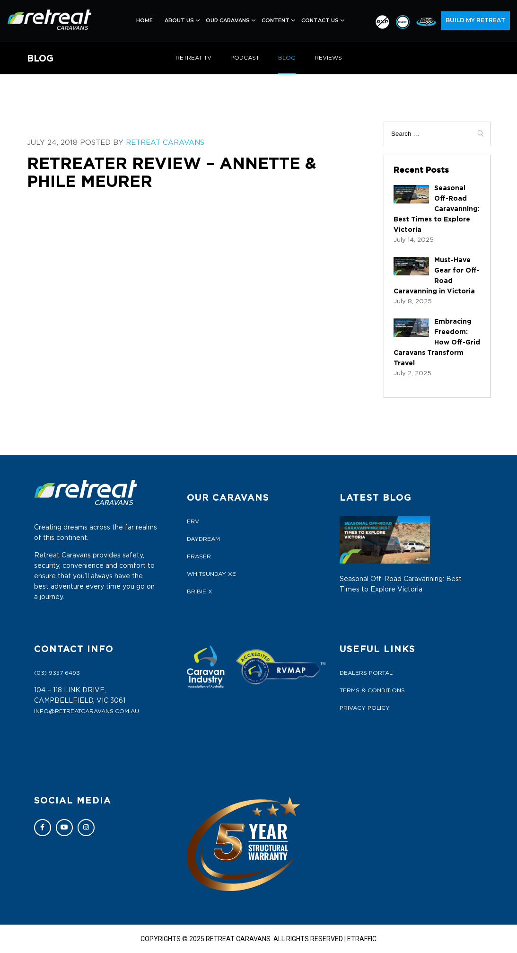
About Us (179, 20)
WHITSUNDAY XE (211, 574)
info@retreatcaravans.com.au (86, 711)
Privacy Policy (365, 708)
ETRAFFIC (362, 939)
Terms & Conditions (372, 690)
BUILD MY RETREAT (475, 20)
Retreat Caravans (165, 142)
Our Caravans (228, 20)
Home (144, 20)
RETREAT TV (193, 58)
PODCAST (244, 58)
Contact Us (320, 20)
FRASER (199, 556)
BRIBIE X (199, 591)
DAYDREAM (203, 539)
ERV (193, 521)
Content (275, 20)
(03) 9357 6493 (57, 673)
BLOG (287, 58)
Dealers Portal (366, 673)
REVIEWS (328, 58)
